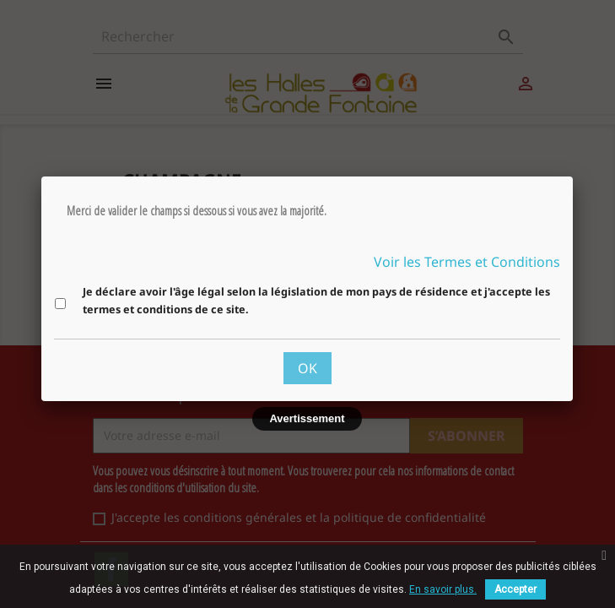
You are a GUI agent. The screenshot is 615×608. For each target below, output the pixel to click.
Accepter (515, 589)
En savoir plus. (443, 589)
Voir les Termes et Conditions (467, 261)
